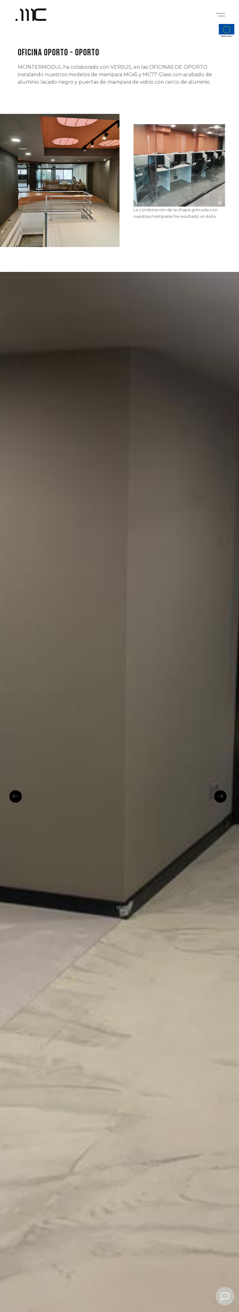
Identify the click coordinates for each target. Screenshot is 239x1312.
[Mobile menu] (219, 14)
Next (220, 796)
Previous (15, 796)
